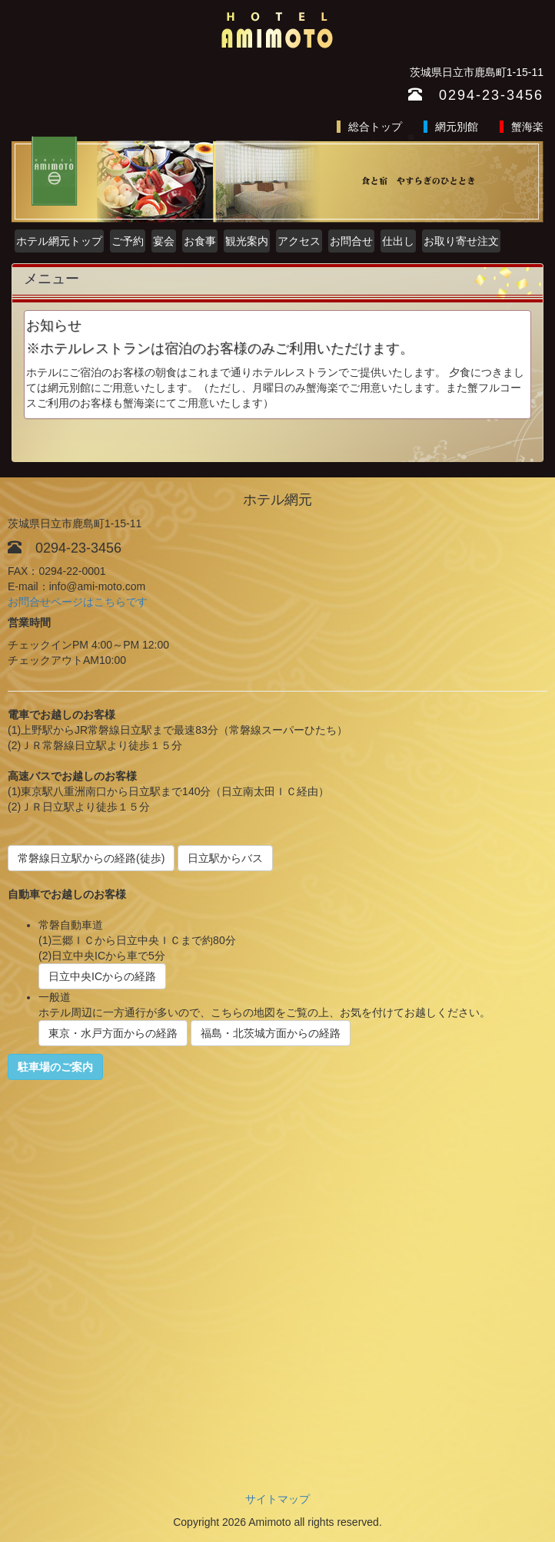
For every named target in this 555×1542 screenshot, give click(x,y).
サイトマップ (277, 1499)
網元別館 (456, 127)
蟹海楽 (527, 127)
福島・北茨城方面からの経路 (271, 1033)
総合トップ (375, 127)
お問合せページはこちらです (78, 602)
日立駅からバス (225, 858)
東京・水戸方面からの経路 (113, 1033)
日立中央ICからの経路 (102, 976)
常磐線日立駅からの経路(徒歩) (91, 858)
